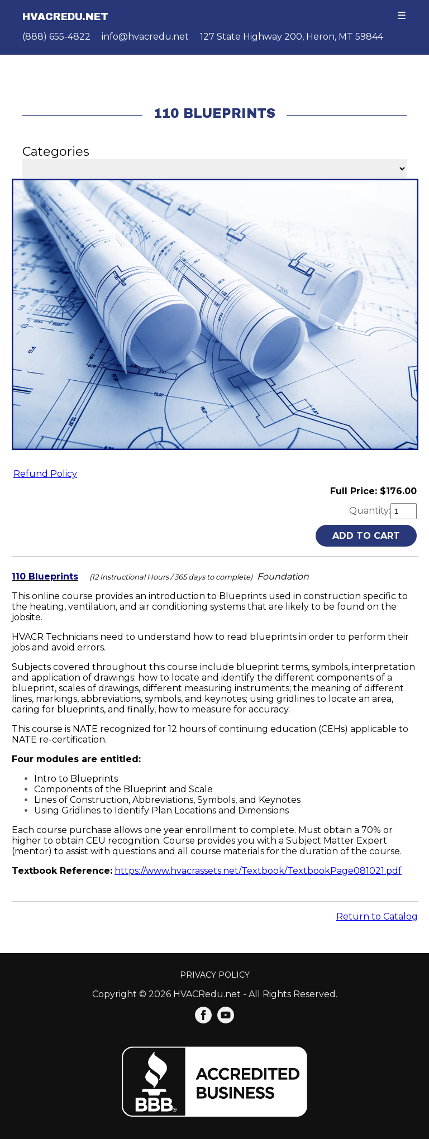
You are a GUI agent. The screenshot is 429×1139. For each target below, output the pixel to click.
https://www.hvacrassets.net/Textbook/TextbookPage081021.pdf (258, 870)
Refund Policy (45, 473)
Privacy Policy (215, 975)
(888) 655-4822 (56, 36)
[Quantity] (403, 511)
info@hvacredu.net (145, 36)
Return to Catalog (377, 916)
